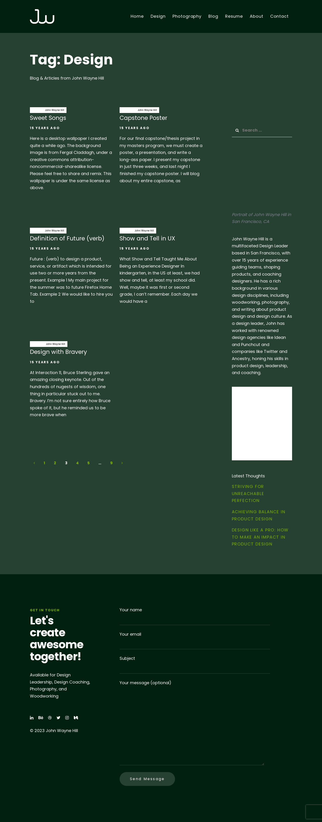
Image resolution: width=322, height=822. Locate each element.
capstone (127, 110)
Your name (195, 616)
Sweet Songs (71, 151)
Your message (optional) (192, 722)
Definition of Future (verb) (71, 268)
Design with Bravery (71, 382)
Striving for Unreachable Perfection (248, 493)
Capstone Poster (161, 148)
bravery (36, 344)
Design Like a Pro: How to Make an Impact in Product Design (260, 537)
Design (36, 110)
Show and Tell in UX (161, 268)
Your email (195, 640)
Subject (195, 664)
